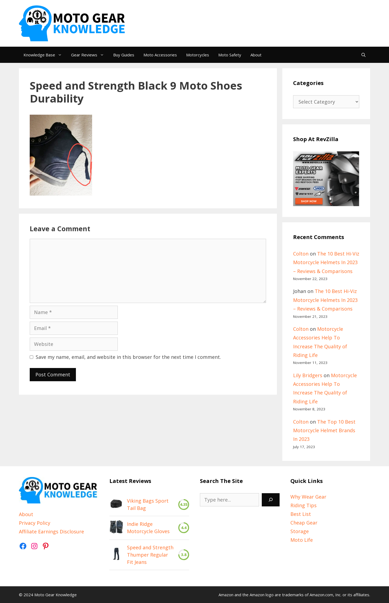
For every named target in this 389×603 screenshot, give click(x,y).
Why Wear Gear (308, 496)
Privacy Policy (34, 523)
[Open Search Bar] (363, 55)
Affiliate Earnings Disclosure (51, 531)
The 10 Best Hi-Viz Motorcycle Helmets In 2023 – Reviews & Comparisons (326, 262)
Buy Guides (123, 54)
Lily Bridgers (307, 375)
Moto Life (301, 540)
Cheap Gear (303, 522)
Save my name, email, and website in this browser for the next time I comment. (128, 357)
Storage (299, 531)
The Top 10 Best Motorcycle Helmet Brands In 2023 (324, 430)
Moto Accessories (160, 54)
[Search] (271, 499)
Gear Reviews (90, 55)
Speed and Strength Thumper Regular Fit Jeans (150, 554)
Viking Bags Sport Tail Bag (148, 504)
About (255, 54)
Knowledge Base (45, 55)
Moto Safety (229, 54)
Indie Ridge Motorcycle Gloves (148, 527)
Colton (300, 253)
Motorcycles (197, 54)
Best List (300, 514)
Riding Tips (303, 505)
